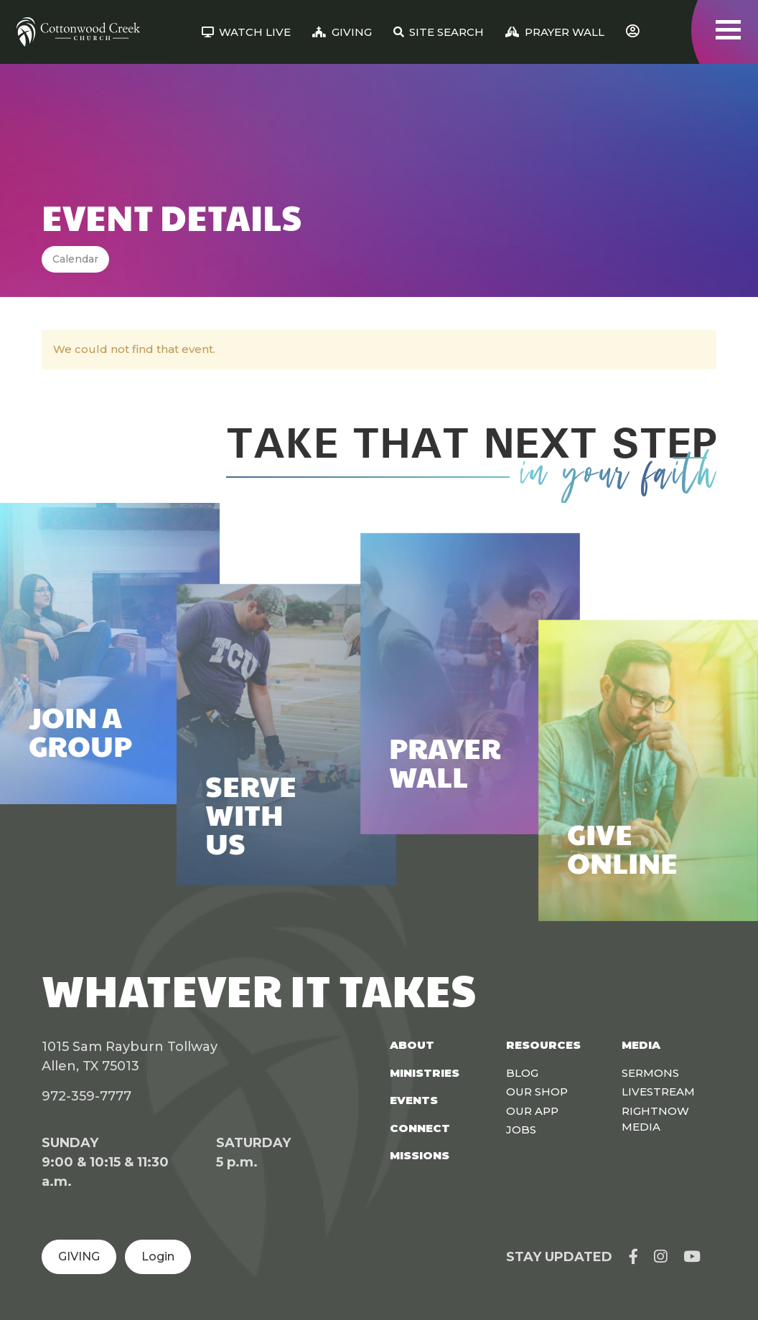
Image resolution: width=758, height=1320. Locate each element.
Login (157, 1256)
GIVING (79, 1256)
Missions (419, 1155)
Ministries (424, 1073)
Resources (543, 1045)
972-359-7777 (86, 1096)
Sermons (650, 1073)
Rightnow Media (655, 1119)
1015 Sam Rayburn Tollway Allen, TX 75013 (129, 1056)
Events (414, 1100)
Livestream (658, 1091)
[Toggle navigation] (728, 29)
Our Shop (537, 1091)
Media (641, 1045)
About (412, 1045)
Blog (522, 1073)
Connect (420, 1128)
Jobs (521, 1129)
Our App (532, 1111)
